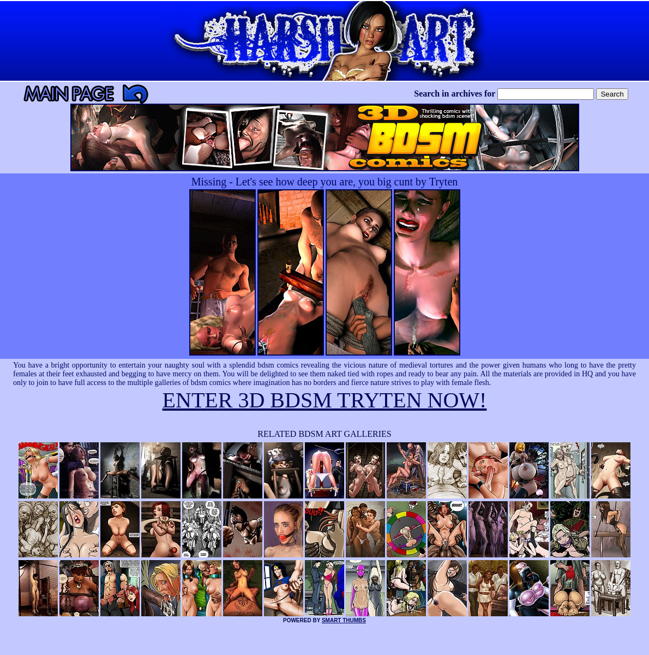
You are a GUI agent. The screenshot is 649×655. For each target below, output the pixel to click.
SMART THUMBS (344, 620)
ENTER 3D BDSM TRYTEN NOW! (325, 400)
